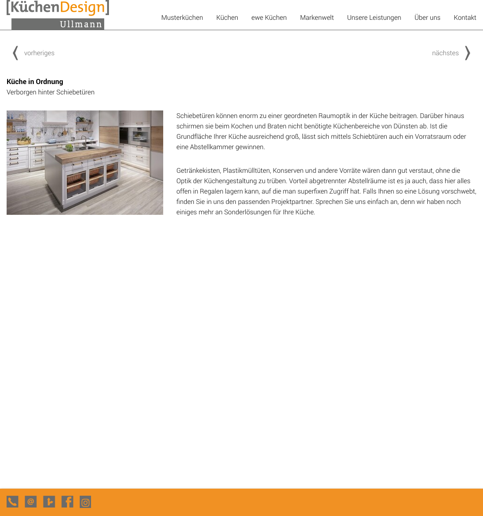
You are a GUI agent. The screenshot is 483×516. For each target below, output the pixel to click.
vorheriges (31, 52)
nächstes (454, 52)
